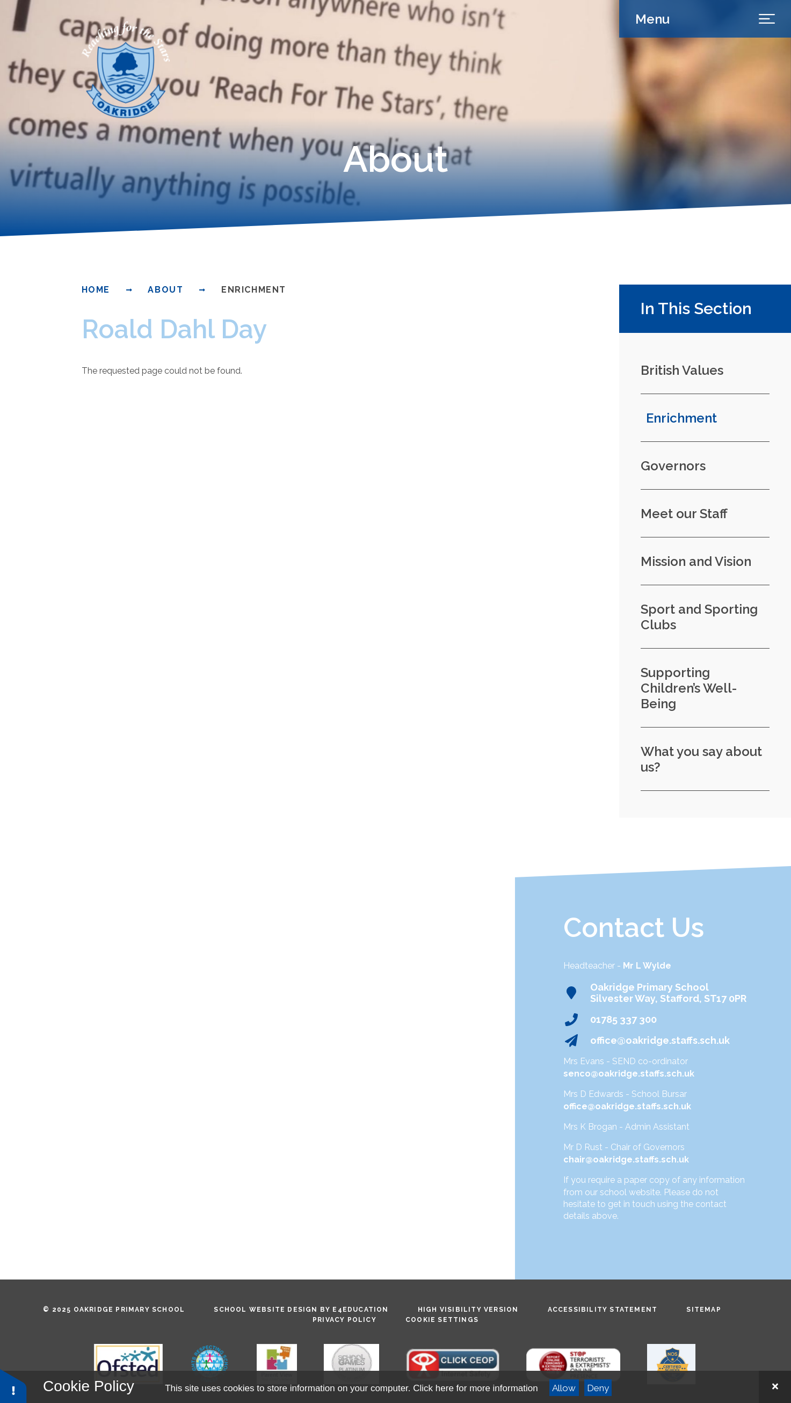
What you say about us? (701, 759)
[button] (13, 1385)
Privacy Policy (344, 1320)
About (165, 290)
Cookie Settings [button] (441, 1320)
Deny (598, 1388)
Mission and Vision (696, 561)
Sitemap (703, 1309)
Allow (564, 1388)
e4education (360, 1309)
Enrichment (253, 290)
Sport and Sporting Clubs (699, 617)
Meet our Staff (684, 513)
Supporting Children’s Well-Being (689, 688)
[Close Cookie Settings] (775, 1387)
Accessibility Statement (603, 1309)
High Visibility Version (468, 1309)
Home (96, 290)
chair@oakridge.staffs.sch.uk (626, 1159)
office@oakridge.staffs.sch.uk (660, 1040)
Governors (673, 466)
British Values (682, 370)
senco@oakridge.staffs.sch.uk (628, 1073)
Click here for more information (475, 1388)
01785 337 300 (623, 1019)
